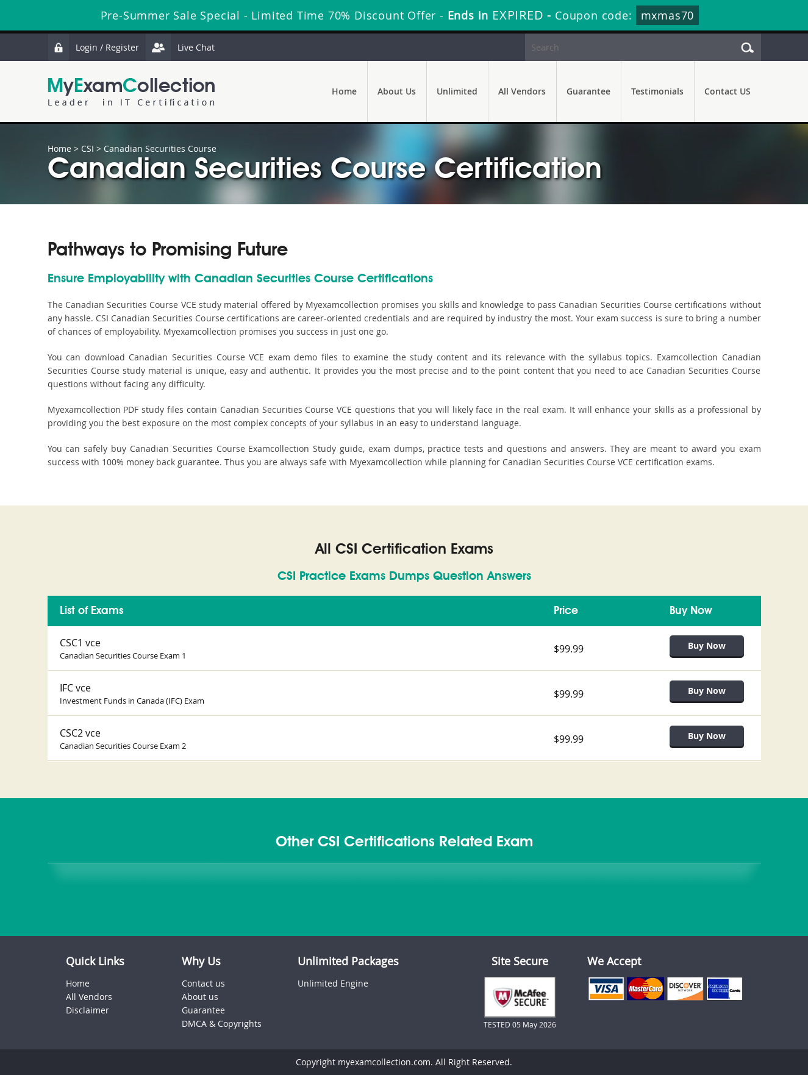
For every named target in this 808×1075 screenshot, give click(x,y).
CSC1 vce (80, 642)
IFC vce (75, 688)
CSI (87, 148)
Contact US (727, 91)
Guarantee (588, 91)
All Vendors (522, 91)
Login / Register (93, 47)
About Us (396, 91)
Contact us (203, 983)
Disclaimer (87, 1010)
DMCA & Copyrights (222, 1023)
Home (344, 91)
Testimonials (657, 91)
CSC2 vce (80, 733)
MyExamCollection (131, 91)
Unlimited (457, 91)
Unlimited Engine (333, 983)
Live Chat (180, 47)
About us (200, 996)
